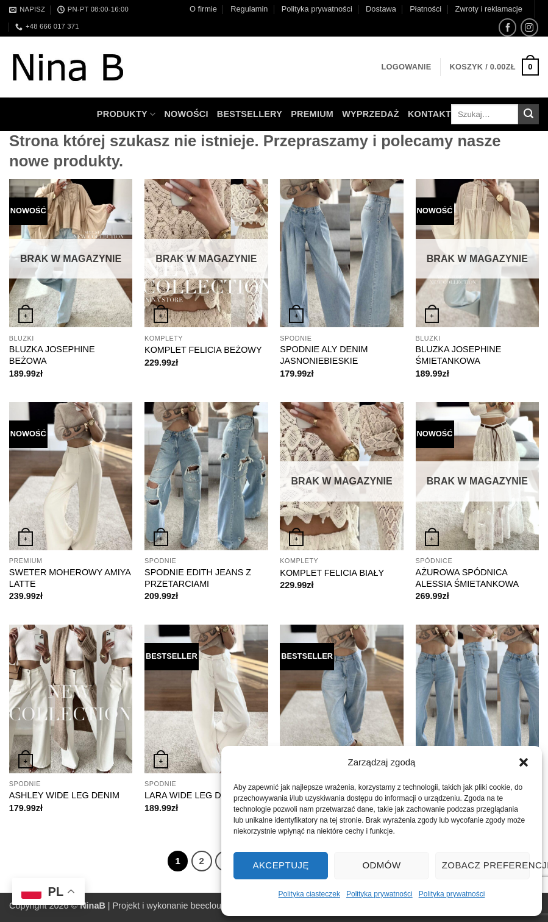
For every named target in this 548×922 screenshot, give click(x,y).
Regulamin (249, 8)
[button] (524, 762)
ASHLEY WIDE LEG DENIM (64, 795)
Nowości (186, 114)
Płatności (425, 8)
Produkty (126, 114)
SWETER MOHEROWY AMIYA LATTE (69, 578)
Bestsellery (249, 114)
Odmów (381, 865)
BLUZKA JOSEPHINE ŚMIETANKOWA (459, 355)
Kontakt (429, 114)
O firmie (203, 8)
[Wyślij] (528, 114)
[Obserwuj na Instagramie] (529, 27)
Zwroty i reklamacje (488, 8)
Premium (312, 114)
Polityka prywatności (379, 894)
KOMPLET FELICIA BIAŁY (332, 573)
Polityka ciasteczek (309, 894)
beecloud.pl (213, 905)
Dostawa (381, 8)
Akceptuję (280, 865)
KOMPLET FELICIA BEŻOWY (203, 350)
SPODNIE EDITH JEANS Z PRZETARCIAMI (197, 578)
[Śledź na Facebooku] (507, 27)
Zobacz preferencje (486, 865)
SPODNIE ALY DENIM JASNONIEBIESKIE (324, 355)
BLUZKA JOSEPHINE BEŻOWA (52, 355)
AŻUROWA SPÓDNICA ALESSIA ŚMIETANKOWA (467, 578)
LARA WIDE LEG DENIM (193, 795)
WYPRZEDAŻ (370, 114)
